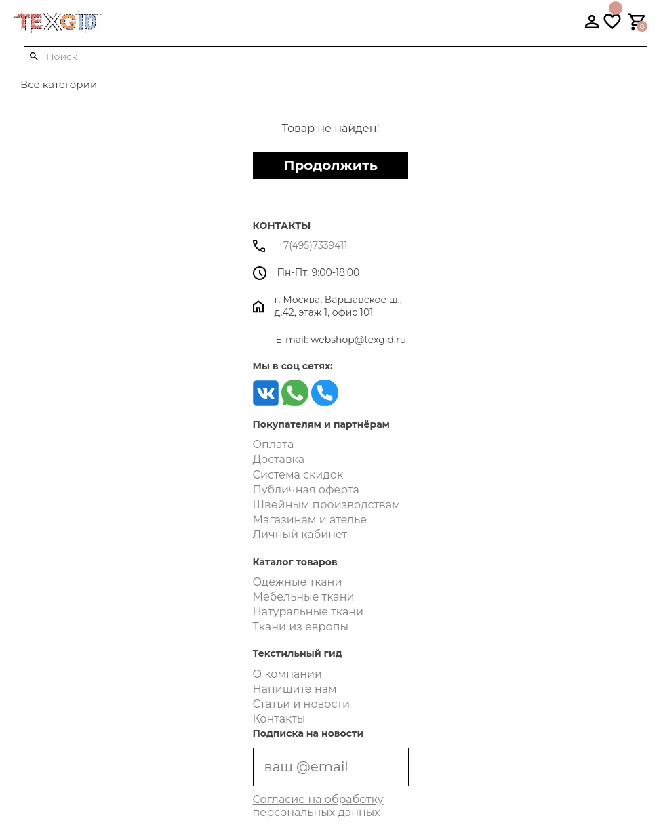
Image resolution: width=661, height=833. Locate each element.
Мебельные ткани (304, 596)
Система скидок (298, 474)
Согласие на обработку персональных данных (318, 806)
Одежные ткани (297, 581)
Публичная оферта (306, 489)
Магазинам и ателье (310, 519)
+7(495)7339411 (300, 245)
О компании (288, 674)
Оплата (273, 444)
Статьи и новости (301, 703)
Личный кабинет (300, 534)
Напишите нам (295, 689)
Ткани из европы (301, 626)
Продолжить (330, 165)
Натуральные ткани (308, 611)
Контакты (279, 718)
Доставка (279, 459)
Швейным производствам (327, 504)
